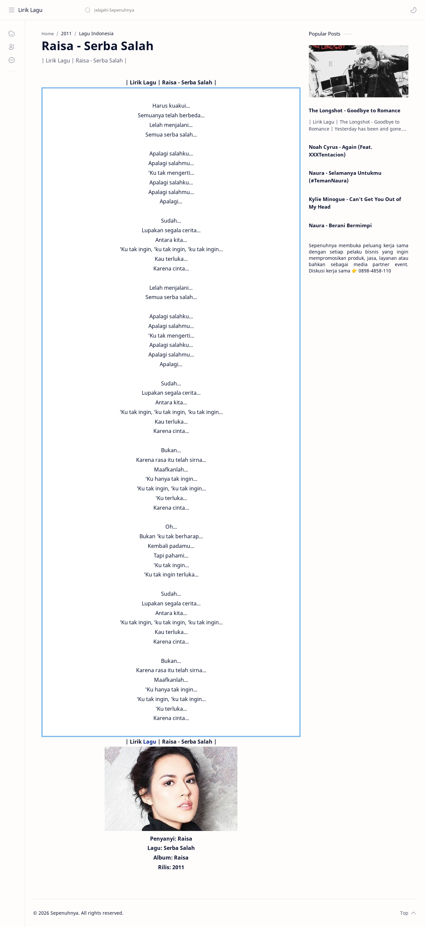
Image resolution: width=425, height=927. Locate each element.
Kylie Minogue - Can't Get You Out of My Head (355, 203)
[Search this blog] (137, 10)
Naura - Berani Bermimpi (340, 225)
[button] (413, 10)
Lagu (149, 741)
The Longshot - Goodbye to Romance (354, 110)
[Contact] (11, 60)
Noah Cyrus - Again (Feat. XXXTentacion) (340, 151)
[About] (11, 46)
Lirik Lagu (30, 10)
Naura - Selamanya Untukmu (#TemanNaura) (345, 176)
